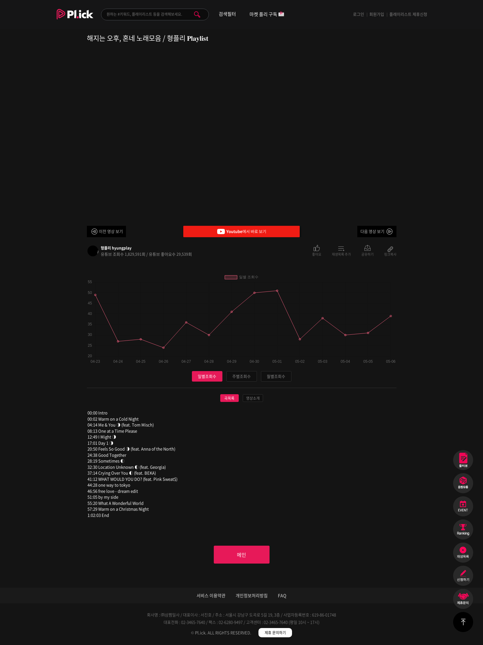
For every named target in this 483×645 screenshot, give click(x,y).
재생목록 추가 (341, 254)
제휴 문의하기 (275, 632)
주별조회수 (241, 376)
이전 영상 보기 (111, 231)
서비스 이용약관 (211, 595)
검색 (197, 14)
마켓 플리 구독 (267, 15)
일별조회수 (207, 376)
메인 (241, 554)
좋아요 (316, 254)
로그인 (358, 14)
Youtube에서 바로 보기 (241, 231)
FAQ (282, 595)
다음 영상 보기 (372, 231)
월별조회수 (276, 376)
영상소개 (253, 398)
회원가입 (376, 14)
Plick (75, 19)
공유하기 (367, 254)
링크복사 (390, 254)
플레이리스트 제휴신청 (408, 14)
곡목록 (229, 398)
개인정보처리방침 (252, 595)
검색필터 (227, 14)
